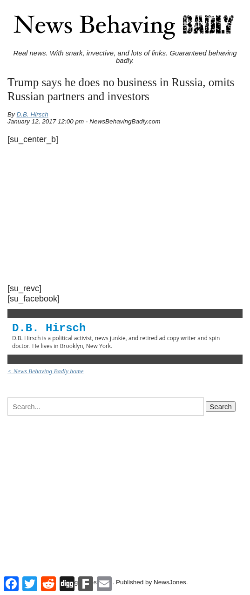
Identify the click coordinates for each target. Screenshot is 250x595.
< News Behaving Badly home (45, 371)
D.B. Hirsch (32, 114)
